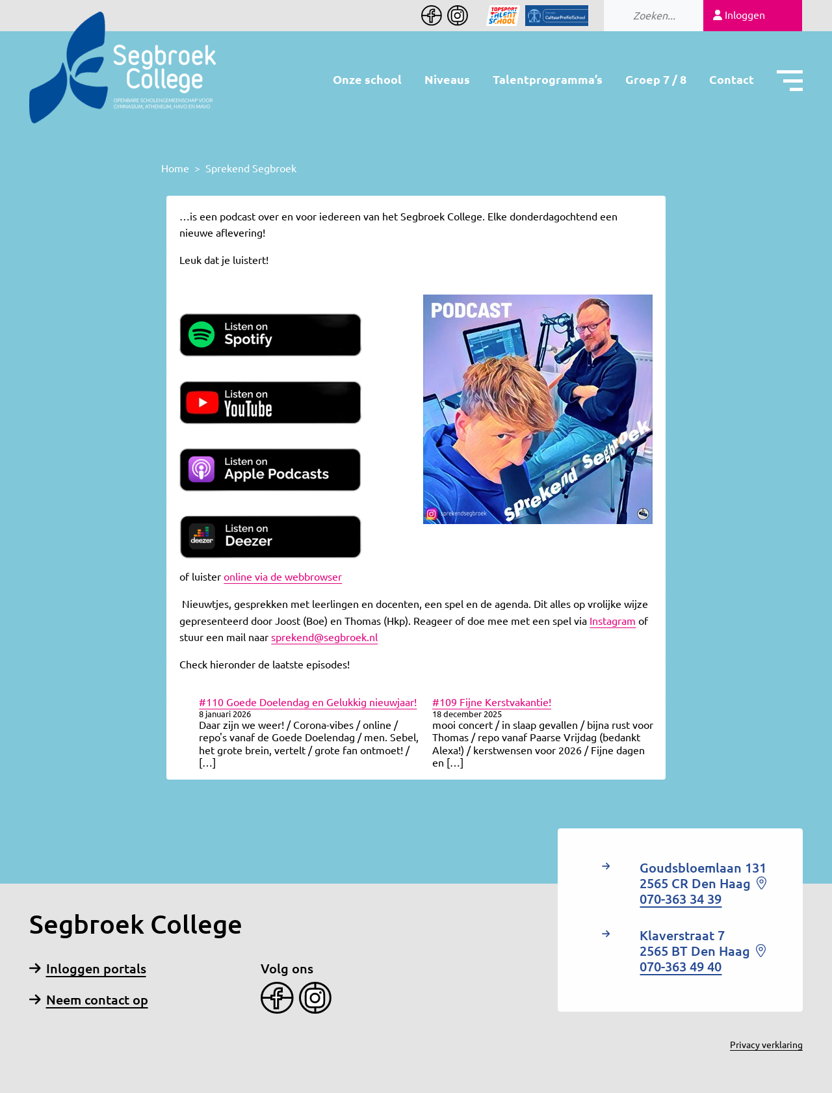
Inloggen (739, 15)
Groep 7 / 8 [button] (655, 79)
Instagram (613, 621)
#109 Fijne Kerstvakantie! (491, 702)
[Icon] (495, 15)
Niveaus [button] (447, 79)
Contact (731, 79)
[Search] (685, 15)
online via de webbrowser (283, 577)
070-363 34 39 (681, 898)
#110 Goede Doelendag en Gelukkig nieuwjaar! (308, 702)
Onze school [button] (367, 79)
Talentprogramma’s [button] (548, 79)
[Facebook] (431, 15)
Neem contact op (88, 999)
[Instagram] (455, 15)
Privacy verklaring (766, 1045)
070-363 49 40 (681, 966)
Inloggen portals (87, 968)
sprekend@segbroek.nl (324, 637)
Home (175, 168)
